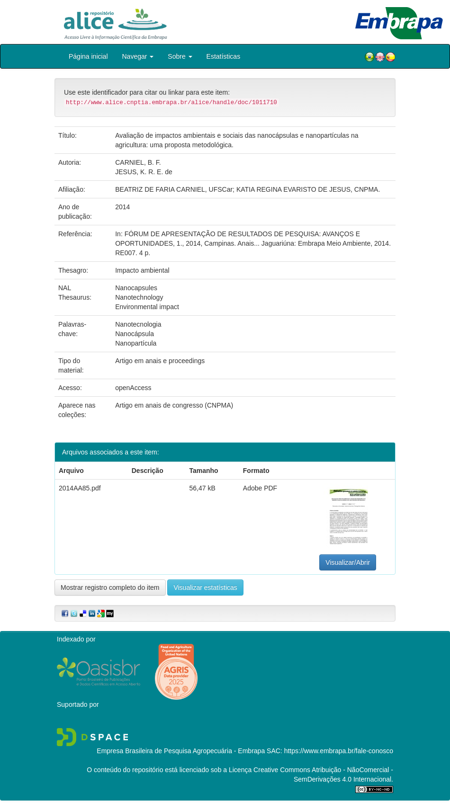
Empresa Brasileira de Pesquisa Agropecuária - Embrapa (181, 751)
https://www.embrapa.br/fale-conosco (338, 751)
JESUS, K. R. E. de (143, 172)
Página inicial (88, 56)
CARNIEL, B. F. (138, 162)
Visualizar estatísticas (205, 587)
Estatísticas (224, 56)
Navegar (138, 56)
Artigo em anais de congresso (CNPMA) (174, 405)
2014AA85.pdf (80, 488)
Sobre (180, 56)
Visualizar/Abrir (347, 562)
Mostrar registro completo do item (110, 587)
